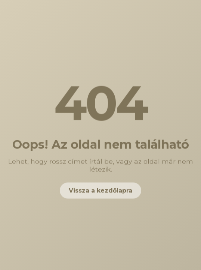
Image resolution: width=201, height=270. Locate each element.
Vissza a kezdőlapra (100, 191)
